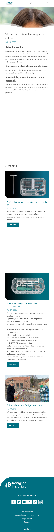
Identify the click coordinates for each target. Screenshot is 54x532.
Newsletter (27, 529)
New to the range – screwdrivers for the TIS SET (27, 203)
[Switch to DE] (47, 3)
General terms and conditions (27, 515)
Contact (27, 522)
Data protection (27, 511)
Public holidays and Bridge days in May (25, 405)
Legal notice (27, 518)
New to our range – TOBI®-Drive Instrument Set (22, 305)
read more (12, 224)
